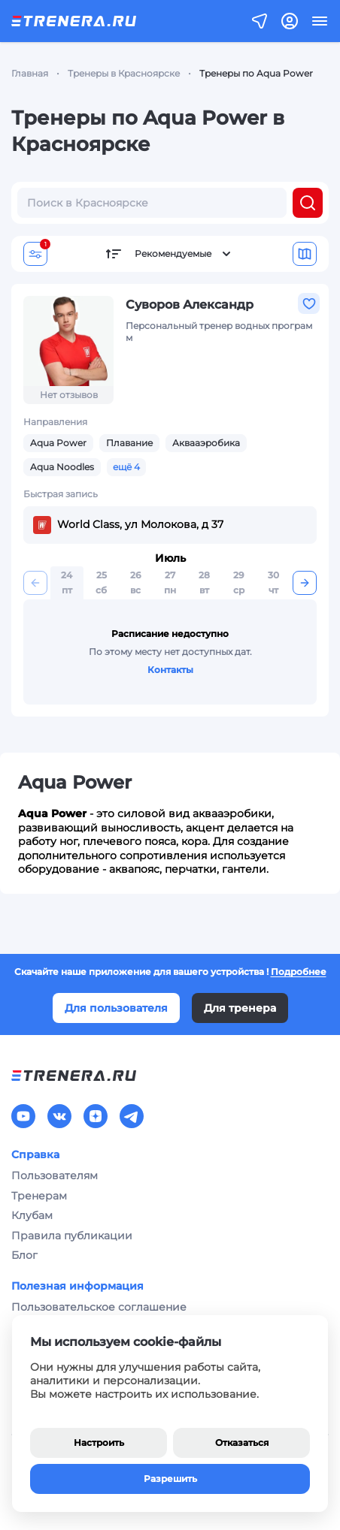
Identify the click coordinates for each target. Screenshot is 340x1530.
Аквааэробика (206, 442)
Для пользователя (116, 1008)
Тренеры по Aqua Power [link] (256, 73)
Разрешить (170, 1478)
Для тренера (240, 1008)
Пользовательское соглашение (99, 1307)
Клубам (32, 1215)
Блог (24, 1255)
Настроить (99, 1442)
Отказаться (242, 1442)
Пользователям (54, 1175)
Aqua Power (58, 442)
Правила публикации (71, 1235)
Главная (29, 73)
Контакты (170, 669)
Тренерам (39, 1196)
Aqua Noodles (62, 466)
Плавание (129, 442)
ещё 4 (126, 466)
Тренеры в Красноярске (124, 73)
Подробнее (298, 971)
